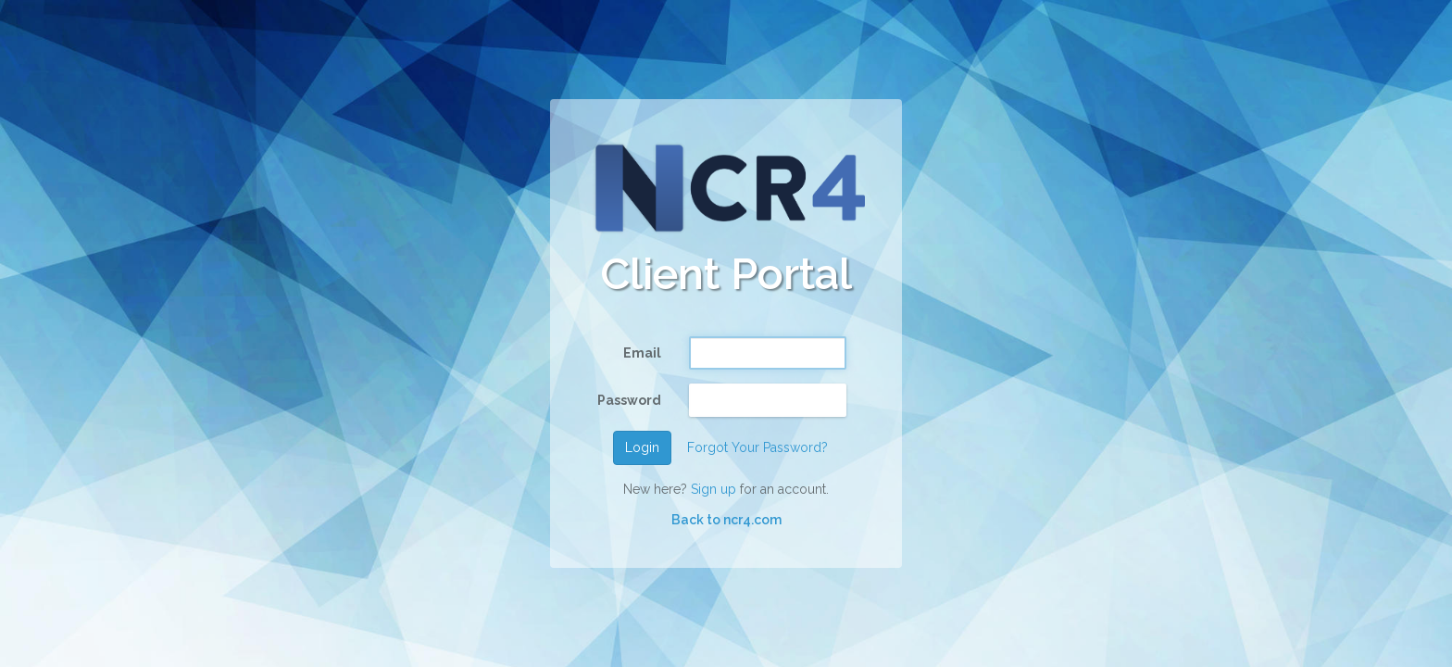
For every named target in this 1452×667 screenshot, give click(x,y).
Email (642, 353)
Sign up (713, 489)
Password (629, 400)
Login (642, 447)
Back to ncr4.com (726, 519)
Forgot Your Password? (757, 447)
